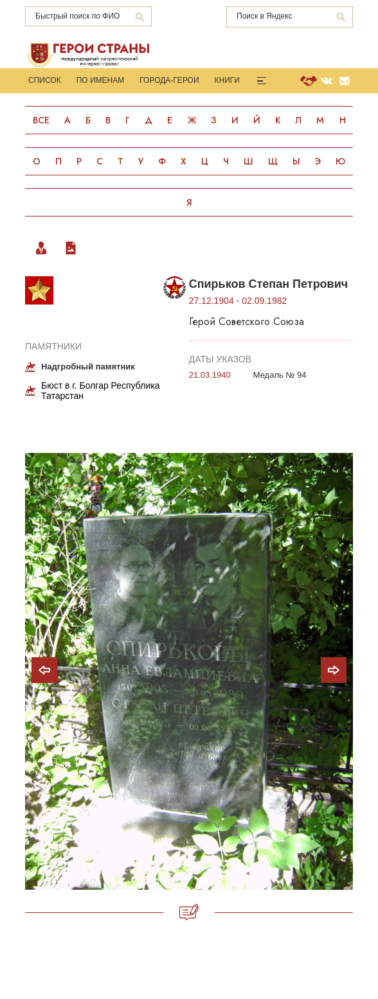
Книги (227, 80)
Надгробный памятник (88, 366)
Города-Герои (169, 80)
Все (41, 120)
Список (44, 80)
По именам (100, 80)
